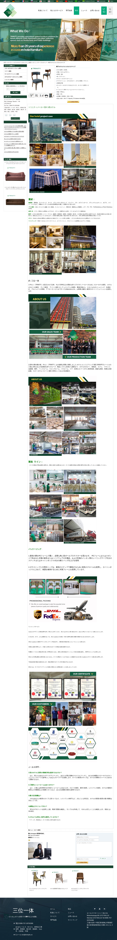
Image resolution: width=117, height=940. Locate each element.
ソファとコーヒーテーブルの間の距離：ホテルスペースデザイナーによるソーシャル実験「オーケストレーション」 (15, 127)
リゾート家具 (8, 71)
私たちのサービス (56, 10)
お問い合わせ (94, 10)
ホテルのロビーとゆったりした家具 (22, 62)
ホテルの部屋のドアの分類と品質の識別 (14, 131)
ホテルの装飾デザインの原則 (11, 134)
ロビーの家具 (37, 830)
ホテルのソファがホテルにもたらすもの (14, 136)
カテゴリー (10, 62)
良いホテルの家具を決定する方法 (12, 139)
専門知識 (69, 10)
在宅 (5, 62)
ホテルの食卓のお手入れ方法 (11, 152)
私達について (43, 10)
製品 (76, 10)
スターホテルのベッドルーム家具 (13, 68)
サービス (53, 916)
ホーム (52, 909)
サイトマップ (72, 920)
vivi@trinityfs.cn (27, 935)
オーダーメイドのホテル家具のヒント (13, 141)
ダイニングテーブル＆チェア (40, 62)
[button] (58, 59)
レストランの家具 (9, 79)
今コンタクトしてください (15, 119)
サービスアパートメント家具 (12, 74)
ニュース (84, 10)
